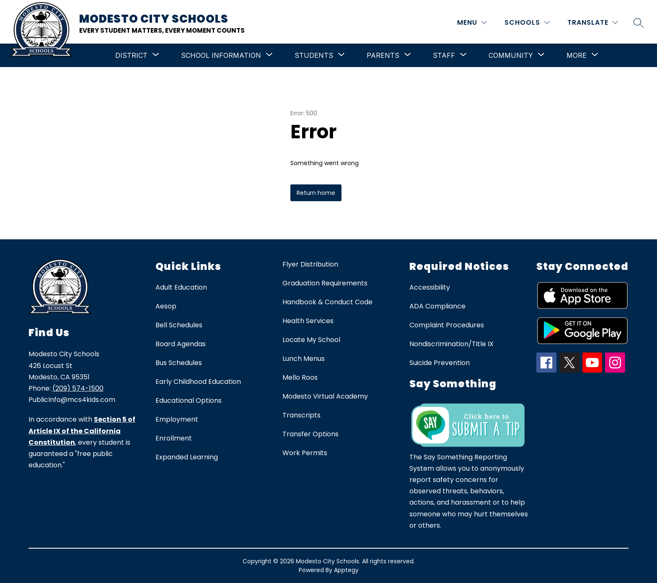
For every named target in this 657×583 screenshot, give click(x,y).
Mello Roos (300, 377)
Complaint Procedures (446, 325)
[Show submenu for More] (576, 55)
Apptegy (346, 570)
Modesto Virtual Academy (325, 396)
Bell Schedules (178, 325)
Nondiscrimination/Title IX (451, 344)
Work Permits (304, 453)
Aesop (165, 306)
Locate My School (311, 340)
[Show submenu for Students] (314, 55)
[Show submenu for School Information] (221, 55)
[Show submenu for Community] (511, 55)
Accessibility (429, 287)
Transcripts (301, 415)
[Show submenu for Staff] (444, 55)
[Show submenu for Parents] (383, 55)
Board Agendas (180, 344)
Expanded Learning (186, 457)
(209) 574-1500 (77, 388)
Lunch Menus (303, 358)
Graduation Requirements (324, 283)
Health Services (308, 321)
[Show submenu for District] (131, 55)
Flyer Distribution (310, 264)
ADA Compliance (437, 306)
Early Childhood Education (198, 381)
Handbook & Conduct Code (327, 302)
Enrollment (173, 438)
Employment (176, 419)
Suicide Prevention (439, 363)
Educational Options (188, 400)
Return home (316, 193)
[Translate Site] (592, 22)
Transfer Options (310, 434)
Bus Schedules (178, 363)
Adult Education (181, 287)
